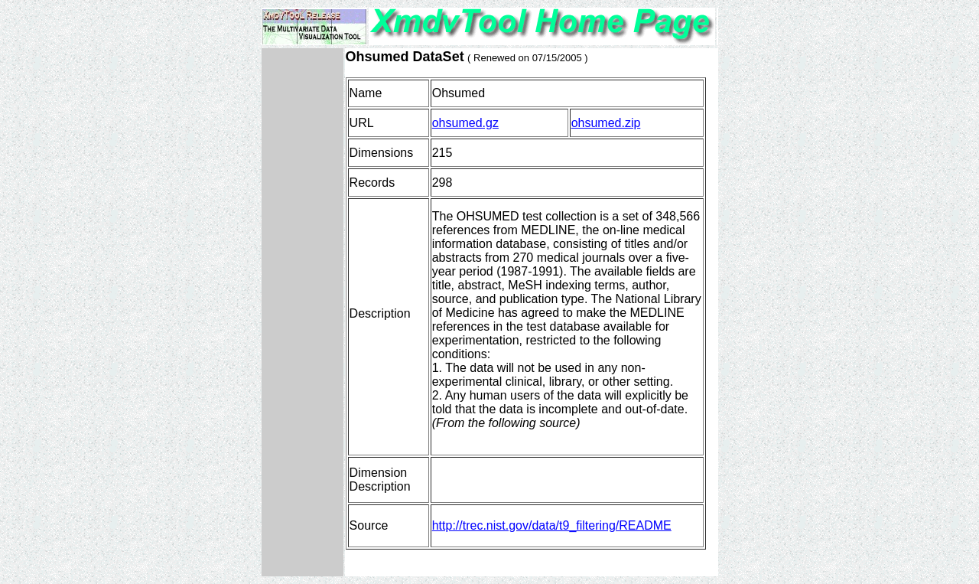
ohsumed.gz (465, 122)
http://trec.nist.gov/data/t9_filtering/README (552, 525)
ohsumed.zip (606, 122)
